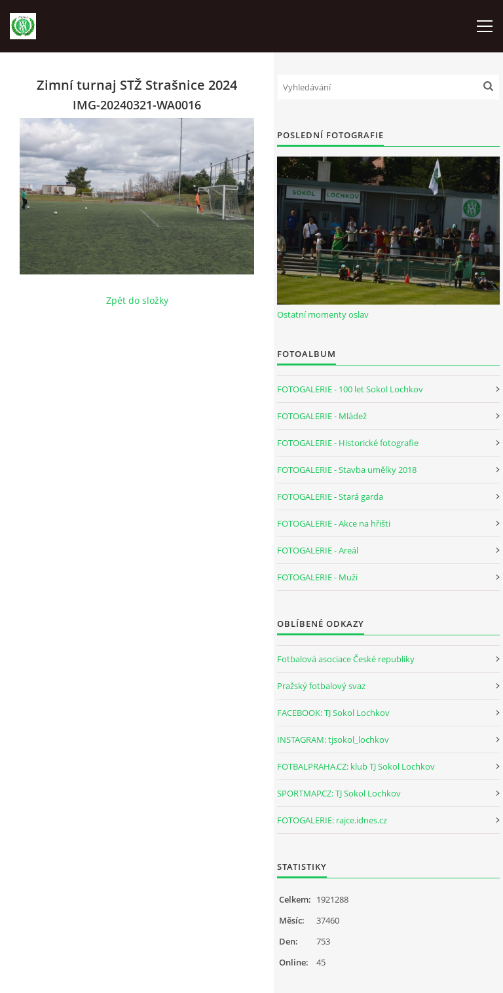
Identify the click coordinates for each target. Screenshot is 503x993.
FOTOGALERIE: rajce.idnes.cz (332, 820)
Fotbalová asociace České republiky (346, 659)
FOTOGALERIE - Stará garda (330, 496)
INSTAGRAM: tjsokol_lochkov (333, 739)
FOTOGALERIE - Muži (317, 577)
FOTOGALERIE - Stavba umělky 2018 (347, 470)
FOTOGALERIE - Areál (317, 550)
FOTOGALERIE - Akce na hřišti (333, 523)
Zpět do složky (137, 300)
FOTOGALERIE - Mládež (322, 416)
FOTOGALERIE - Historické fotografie (348, 443)
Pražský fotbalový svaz (321, 686)
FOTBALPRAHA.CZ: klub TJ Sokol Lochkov (356, 766)
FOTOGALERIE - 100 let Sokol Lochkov (350, 389)
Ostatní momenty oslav (323, 314)
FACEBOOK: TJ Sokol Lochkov (333, 713)
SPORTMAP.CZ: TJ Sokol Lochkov (339, 793)
